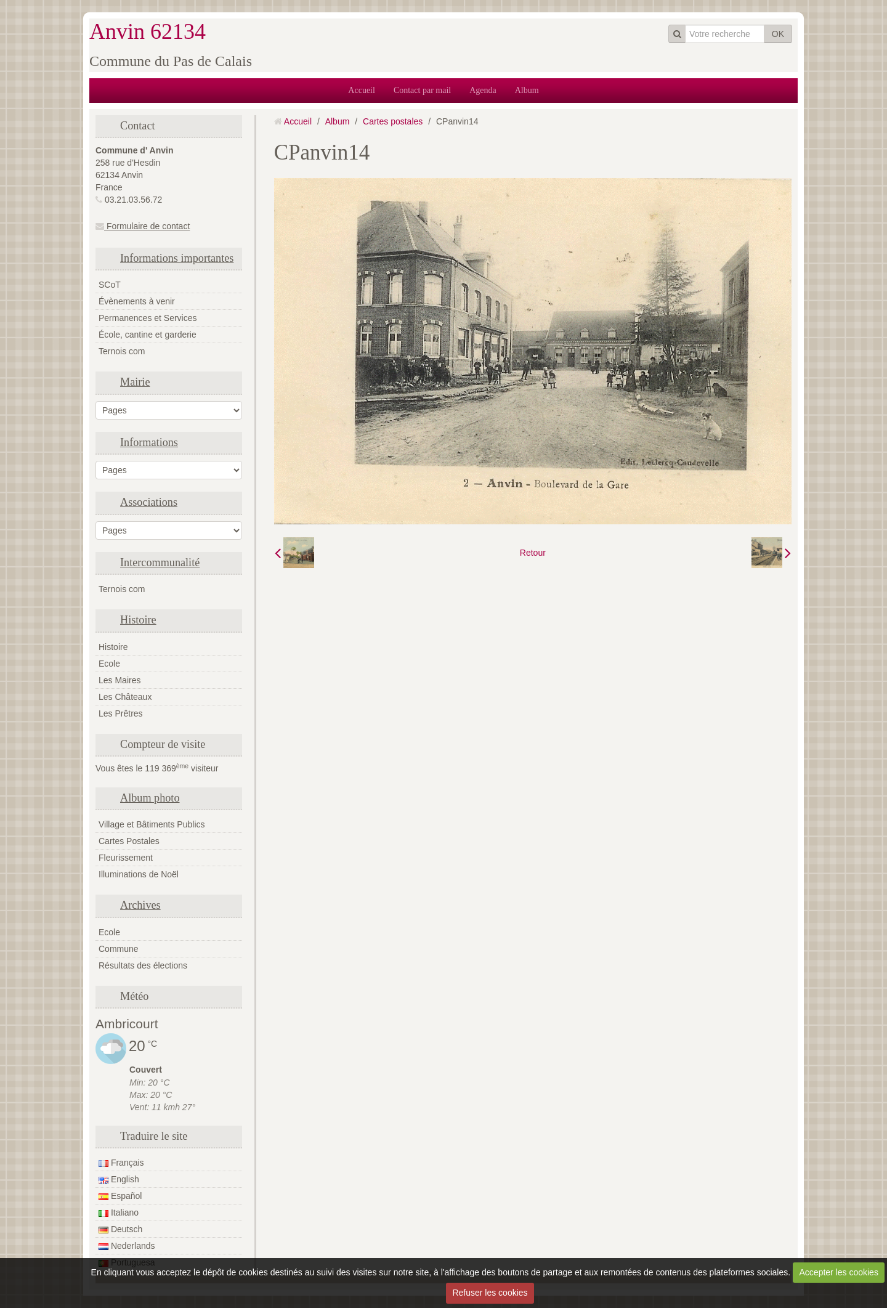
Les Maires (119, 680)
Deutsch (120, 1229)
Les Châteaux (125, 697)
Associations (148, 502)
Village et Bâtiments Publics (152, 824)
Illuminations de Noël (139, 874)
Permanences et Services (148, 318)
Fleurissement (126, 858)
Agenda (482, 90)
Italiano (119, 1212)
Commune (119, 949)
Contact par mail (422, 90)
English (119, 1179)
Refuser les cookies (489, 1293)
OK (778, 34)
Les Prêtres (121, 713)
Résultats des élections (143, 965)
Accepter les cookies (839, 1272)
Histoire (138, 620)
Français (121, 1163)
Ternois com (122, 351)
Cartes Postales (129, 841)
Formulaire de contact (142, 226)
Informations (149, 442)
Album (527, 90)
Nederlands (127, 1246)
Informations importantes (176, 258)
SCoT (110, 285)
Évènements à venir (137, 301)
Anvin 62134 (147, 31)
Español (120, 1196)
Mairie (135, 382)
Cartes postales (393, 121)
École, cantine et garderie (147, 334)
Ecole (109, 663)
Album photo (150, 798)
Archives (140, 905)
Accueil (361, 90)
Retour (533, 553)
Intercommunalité (160, 562)
